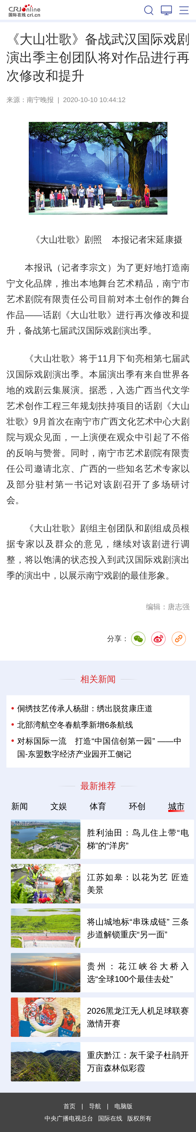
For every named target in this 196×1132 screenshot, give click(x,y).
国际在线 (24, 10)
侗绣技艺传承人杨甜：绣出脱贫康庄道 (85, 708)
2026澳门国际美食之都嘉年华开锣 (57, 1061)
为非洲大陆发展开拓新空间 (56, 839)
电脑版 (123, 1106)
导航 (95, 1106)
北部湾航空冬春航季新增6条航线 (75, 724)
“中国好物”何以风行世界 (50, 1017)
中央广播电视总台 (69, 1118)
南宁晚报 (40, 99)
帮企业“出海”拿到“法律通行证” (57, 928)
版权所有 (139, 1118)
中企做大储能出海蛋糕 (47, 883)
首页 (69, 1106)
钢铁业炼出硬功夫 (39, 972)
